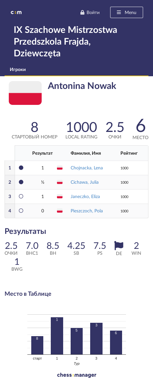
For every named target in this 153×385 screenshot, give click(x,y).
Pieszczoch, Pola (87, 210)
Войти (90, 12)
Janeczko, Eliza (85, 196)
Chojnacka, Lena (87, 167)
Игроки (18, 69)
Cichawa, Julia (85, 182)
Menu (126, 12)
